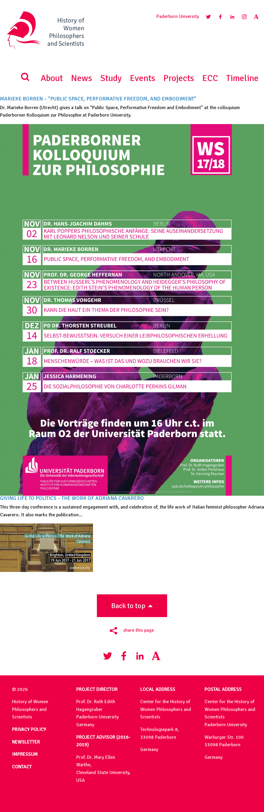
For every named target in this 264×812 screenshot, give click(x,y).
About (52, 78)
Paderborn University (177, 16)
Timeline (242, 78)
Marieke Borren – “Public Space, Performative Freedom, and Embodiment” (98, 98)
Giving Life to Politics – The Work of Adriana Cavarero (72, 498)
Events (142, 78)
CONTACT (22, 767)
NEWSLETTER (26, 742)
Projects (178, 78)
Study (111, 78)
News (81, 78)
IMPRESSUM (25, 754)
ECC (210, 78)
